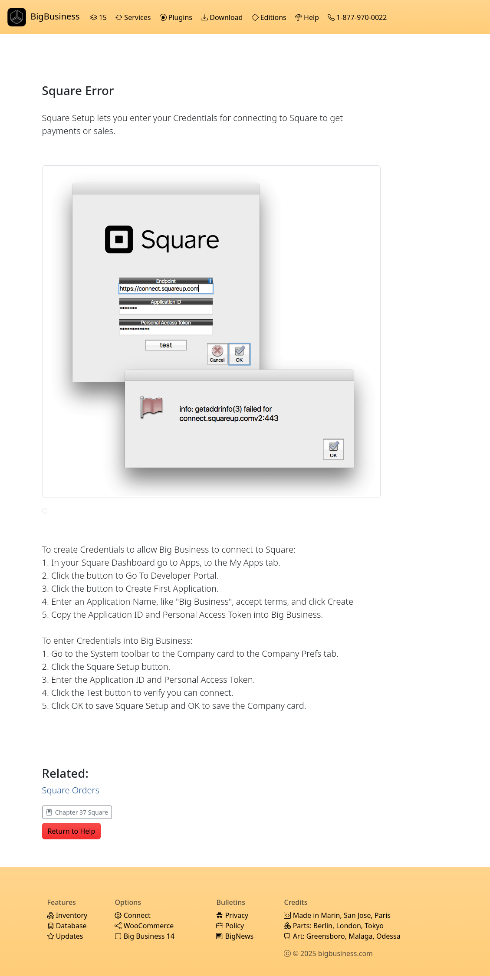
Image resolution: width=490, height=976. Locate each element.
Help (308, 17)
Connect (132, 915)
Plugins (177, 17)
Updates (65, 936)
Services (133, 17)
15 (99, 17)
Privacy (232, 915)
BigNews (234, 936)
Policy (230, 925)
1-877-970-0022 (358, 17)
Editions (270, 17)
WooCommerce (144, 925)
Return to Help (71, 831)
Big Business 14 (144, 936)
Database (67, 925)
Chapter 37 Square (77, 812)
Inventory (67, 915)
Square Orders (70, 790)
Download (222, 17)
